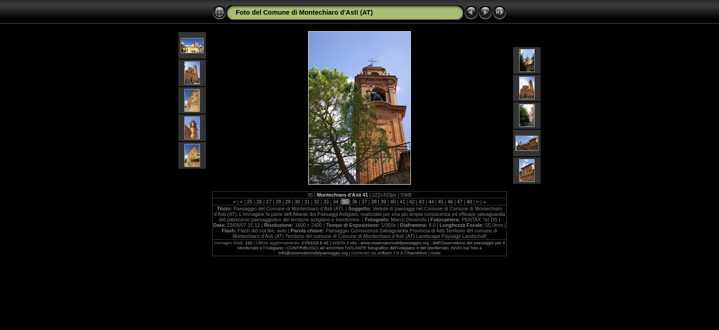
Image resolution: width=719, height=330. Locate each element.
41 (402, 201)
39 (383, 201)
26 (259, 201)
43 (421, 201)
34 (336, 201)
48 (469, 201)
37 (364, 201)
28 (278, 201)
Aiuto (436, 252)
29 (288, 201)
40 (393, 201)
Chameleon (415, 252)
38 (374, 201)
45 (441, 201)
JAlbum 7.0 (388, 252)
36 (355, 201)
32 (316, 201)
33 (326, 201)
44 (431, 201)
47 (460, 201)
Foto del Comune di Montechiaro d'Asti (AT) (304, 12)
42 (412, 201)
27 (269, 201)
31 (307, 201)
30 (297, 201)
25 (249, 201)
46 (450, 201)
